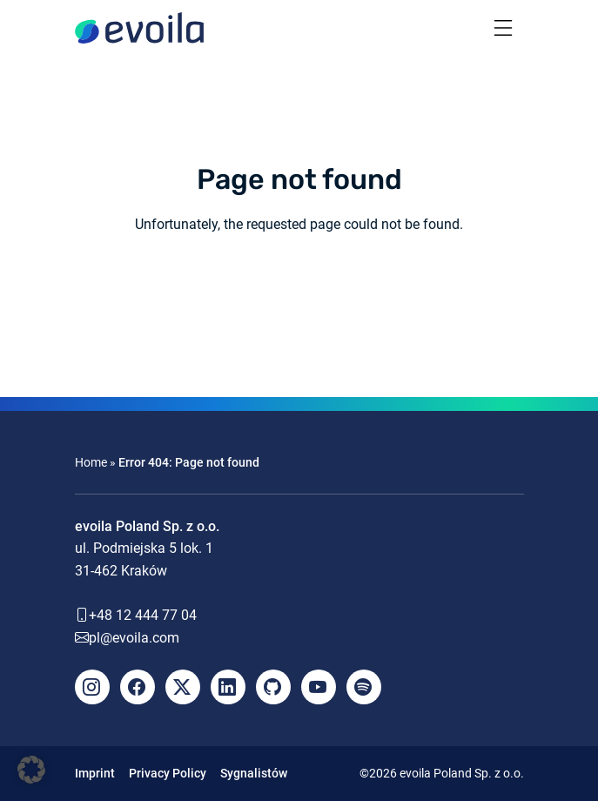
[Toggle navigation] (503, 28)
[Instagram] (92, 687)
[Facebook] (137, 687)
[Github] (273, 687)
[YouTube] (318, 687)
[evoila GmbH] (139, 28)
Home (91, 462)
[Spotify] (363, 687)
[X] (182, 687)
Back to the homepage (299, 288)
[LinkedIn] (228, 687)
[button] (31, 769)
